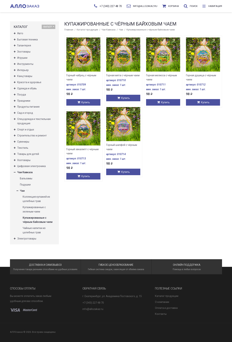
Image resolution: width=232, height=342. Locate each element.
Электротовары (26, 238)
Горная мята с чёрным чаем (123, 75)
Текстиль (22, 147)
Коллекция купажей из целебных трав (36, 199)
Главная (68, 29)
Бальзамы (26, 178)
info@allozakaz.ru (92, 309)
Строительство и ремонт (32, 135)
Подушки (25, 184)
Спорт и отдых (25, 129)
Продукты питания (28, 106)
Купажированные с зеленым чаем (34, 209)
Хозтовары (23, 160)
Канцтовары (24, 76)
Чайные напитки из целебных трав (34, 230)
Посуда (21, 94)
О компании (162, 302)
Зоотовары (23, 51)
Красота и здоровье (29, 82)
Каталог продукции (87, 29)
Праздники (23, 100)
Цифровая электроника (31, 166)
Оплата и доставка (166, 307)
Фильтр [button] (48, 26)
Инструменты (25, 63)
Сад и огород (25, 112)
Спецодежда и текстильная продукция (34, 121)
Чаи (121, 29)
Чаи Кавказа (108, 29)
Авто (20, 33)
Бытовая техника (27, 39)
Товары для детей (28, 154)
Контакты (161, 313)
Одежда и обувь (27, 88)
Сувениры (23, 141)
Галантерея (24, 45)
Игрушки (22, 57)
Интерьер (23, 70)
